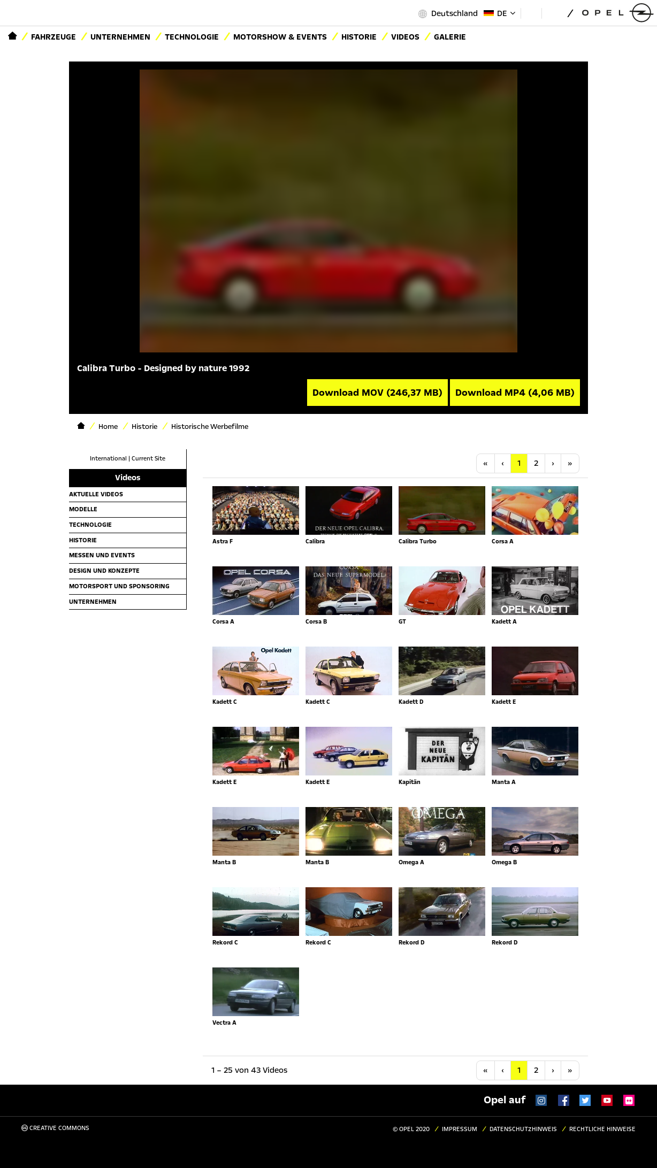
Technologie (192, 37)
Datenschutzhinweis (523, 1129)
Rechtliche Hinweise (602, 1129)
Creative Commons (55, 1128)
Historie (359, 37)
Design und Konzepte (104, 570)
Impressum (459, 1129)
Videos (405, 37)
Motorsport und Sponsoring (119, 586)
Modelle (83, 509)
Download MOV (377, 392)
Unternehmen (120, 37)
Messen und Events (102, 555)
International (108, 459)
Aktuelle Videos (96, 494)
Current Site (148, 459)
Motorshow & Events (280, 37)
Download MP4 (515, 392)
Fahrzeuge (53, 37)
